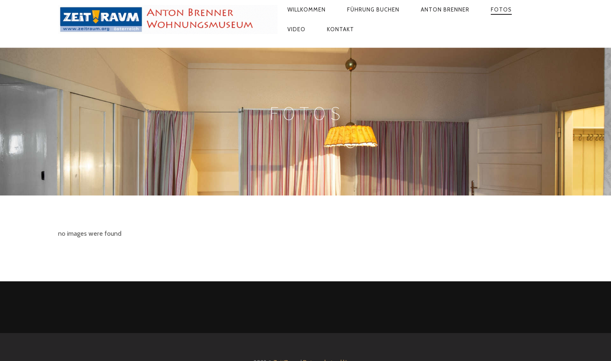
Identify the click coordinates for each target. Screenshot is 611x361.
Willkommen (306, 9)
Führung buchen (373, 9)
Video (296, 29)
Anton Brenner (445, 9)
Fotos (501, 9)
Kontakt (340, 29)
